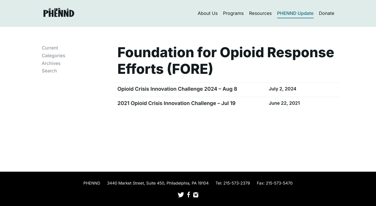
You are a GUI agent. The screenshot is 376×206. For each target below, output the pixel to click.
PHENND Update (295, 13)
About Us (208, 13)
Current (50, 48)
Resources (260, 13)
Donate (326, 13)
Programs (233, 13)
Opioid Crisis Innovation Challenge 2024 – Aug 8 (177, 89)
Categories (53, 55)
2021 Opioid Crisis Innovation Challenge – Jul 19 (176, 103)
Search (49, 71)
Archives (51, 63)
